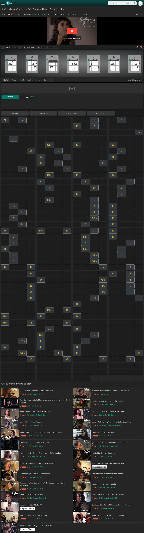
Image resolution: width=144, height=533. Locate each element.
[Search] (134, 3)
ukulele (21, 80)
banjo (38, 80)
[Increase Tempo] (20, 47)
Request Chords (99, 467)
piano (14, 80)
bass (45, 80)
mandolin (30, 80)
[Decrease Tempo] (3, 47)
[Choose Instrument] (51, 80)
